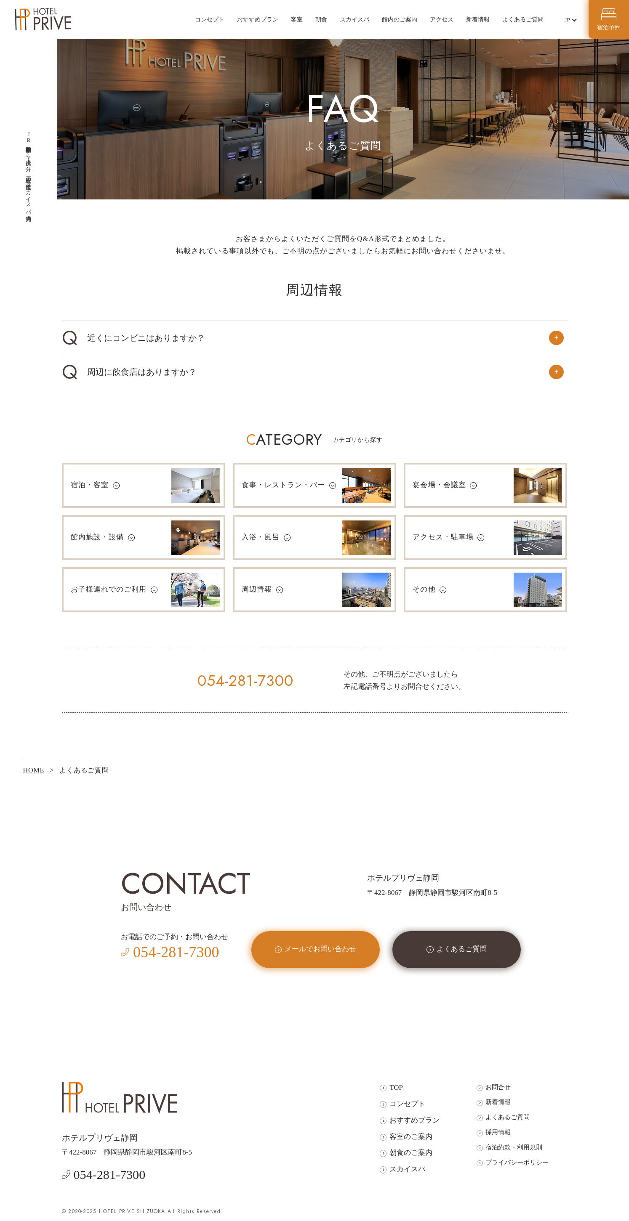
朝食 (321, 19)
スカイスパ (354, 19)
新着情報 (478, 19)
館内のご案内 (399, 19)
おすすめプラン (257, 19)
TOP (396, 1087)
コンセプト (209, 19)
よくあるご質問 (523, 19)
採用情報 (498, 1132)
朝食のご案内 (410, 1153)
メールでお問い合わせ (320, 949)
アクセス (441, 19)
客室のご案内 (410, 1137)
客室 (297, 19)
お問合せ (498, 1087)
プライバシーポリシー (517, 1162)
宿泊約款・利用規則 (513, 1147)
